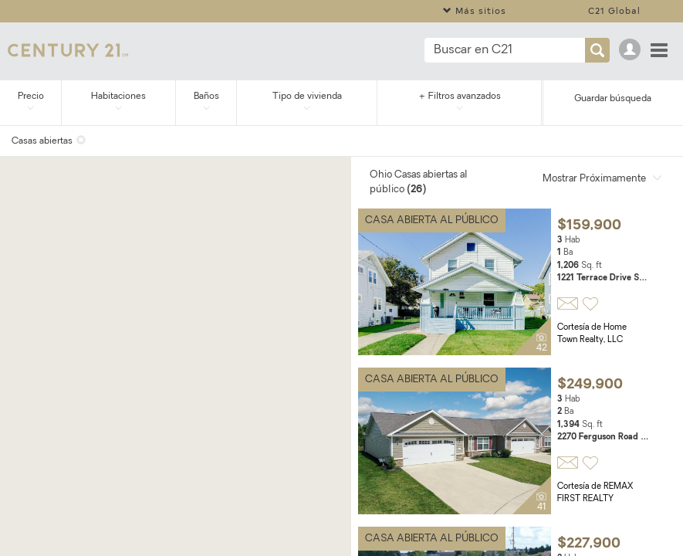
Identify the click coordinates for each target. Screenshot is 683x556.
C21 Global (614, 10)
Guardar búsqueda (612, 98)
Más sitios (474, 10)
